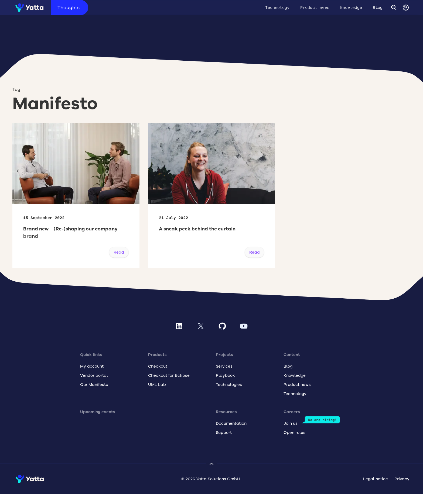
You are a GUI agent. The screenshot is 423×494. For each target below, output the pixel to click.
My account (92, 366)
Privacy (402, 478)
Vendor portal (94, 375)
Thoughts (69, 7)
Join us (291, 423)
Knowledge (351, 7)
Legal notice (375, 478)
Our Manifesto (94, 384)
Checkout (157, 366)
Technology (277, 7)
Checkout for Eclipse (169, 375)
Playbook (225, 375)
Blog (378, 7)
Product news (314, 7)
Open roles (294, 432)
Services (224, 366)
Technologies (229, 384)
